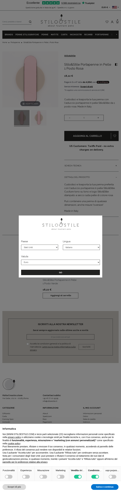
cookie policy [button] (14, 443)
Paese (24, 241)
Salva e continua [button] (104, 487)
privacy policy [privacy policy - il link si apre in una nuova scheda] (14, 437)
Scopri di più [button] (14, 487)
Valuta (24, 256)
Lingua (66, 241)
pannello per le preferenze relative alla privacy (25, 462)
